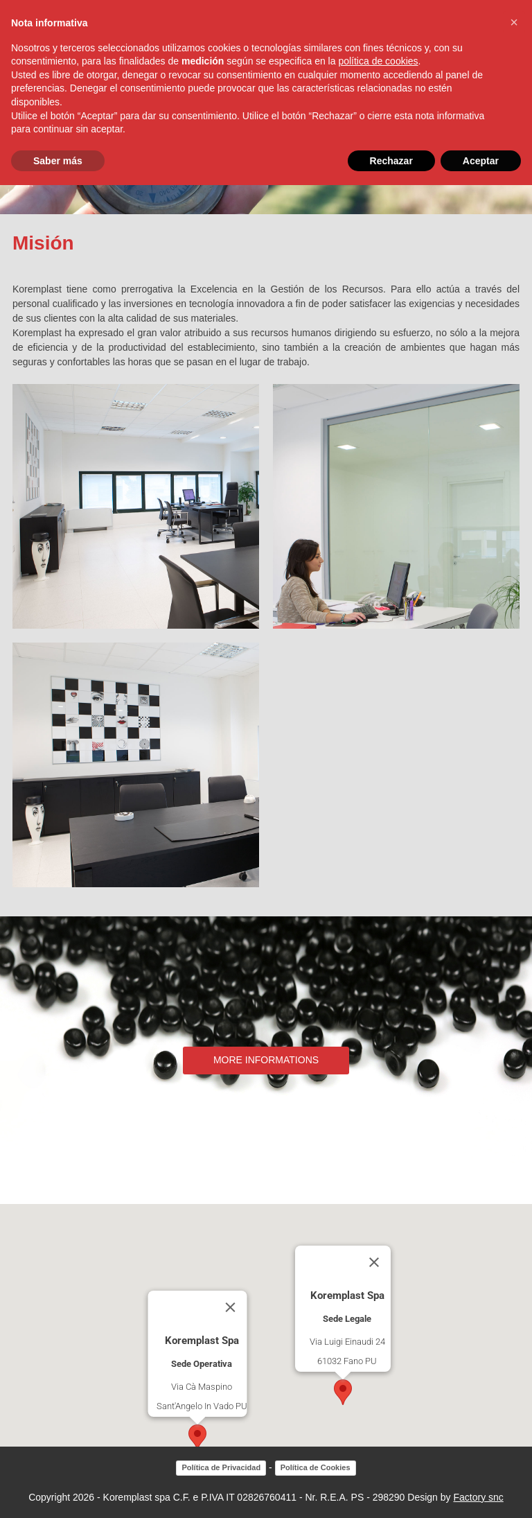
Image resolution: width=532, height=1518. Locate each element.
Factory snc (478, 1497)
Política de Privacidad (220, 1467)
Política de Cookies (316, 1467)
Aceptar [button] (481, 160)
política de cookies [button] (378, 61)
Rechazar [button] (391, 160)
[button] (197, 1437)
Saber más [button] (57, 160)
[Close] (230, 1307)
